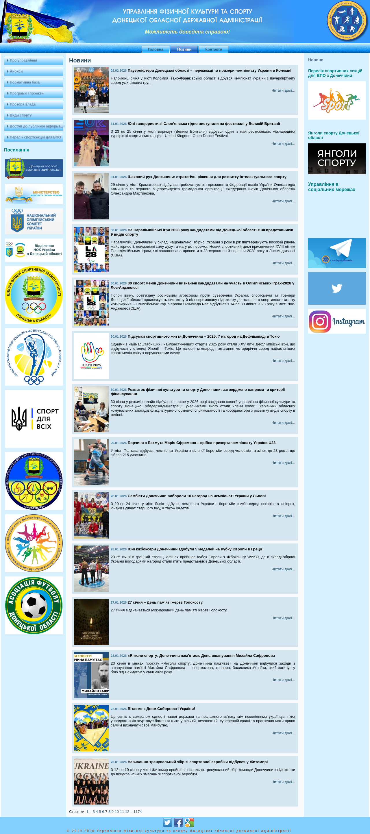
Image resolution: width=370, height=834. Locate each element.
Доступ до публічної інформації (36, 126)
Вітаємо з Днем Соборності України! (161, 709)
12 (127, 811)
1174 (138, 811)
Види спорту (21, 115)
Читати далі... (283, 90)
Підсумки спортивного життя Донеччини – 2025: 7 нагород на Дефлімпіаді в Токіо (204, 336)
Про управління (23, 60)
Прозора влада (23, 104)
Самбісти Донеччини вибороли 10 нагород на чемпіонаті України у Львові (197, 496)
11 (122, 811)
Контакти (213, 49)
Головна (155, 49)
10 (117, 811)
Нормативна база (25, 82)
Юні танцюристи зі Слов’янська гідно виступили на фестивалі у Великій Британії (204, 123)
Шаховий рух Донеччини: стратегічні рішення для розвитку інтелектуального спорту (207, 177)
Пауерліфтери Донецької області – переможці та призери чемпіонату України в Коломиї (209, 70)
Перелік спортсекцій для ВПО (35, 137)
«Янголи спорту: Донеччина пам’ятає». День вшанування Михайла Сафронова (201, 655)
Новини (184, 49)
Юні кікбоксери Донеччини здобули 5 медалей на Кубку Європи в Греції (195, 549)
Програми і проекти (26, 93)
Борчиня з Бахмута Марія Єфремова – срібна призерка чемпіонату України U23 (201, 443)
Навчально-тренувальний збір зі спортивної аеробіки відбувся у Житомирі (198, 762)
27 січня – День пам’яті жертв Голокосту (165, 602)
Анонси (16, 71)
